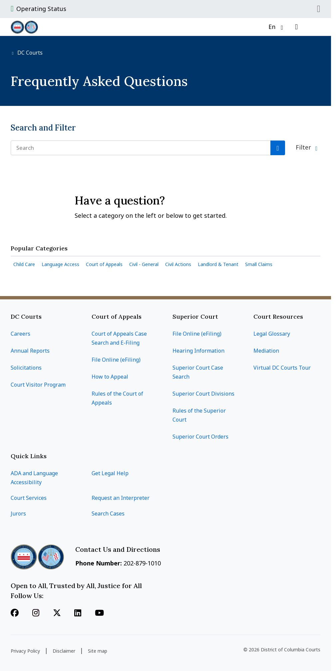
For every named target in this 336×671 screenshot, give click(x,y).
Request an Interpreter (121, 498)
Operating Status (41, 9)
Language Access (60, 264)
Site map (97, 651)
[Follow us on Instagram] (35, 613)
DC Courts (29, 52)
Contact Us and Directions (118, 549)
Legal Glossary (271, 333)
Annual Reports (30, 350)
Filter (304, 147)
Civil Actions (178, 264)
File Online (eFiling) (116, 359)
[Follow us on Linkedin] (77, 613)
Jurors (18, 513)
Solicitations (26, 367)
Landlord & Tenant (218, 264)
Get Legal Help (110, 473)
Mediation (266, 350)
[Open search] (296, 27)
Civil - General (144, 264)
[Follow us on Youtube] (99, 613)
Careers (20, 333)
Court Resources (278, 316)
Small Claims (258, 264)
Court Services (29, 498)
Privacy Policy (25, 651)
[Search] (277, 148)
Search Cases (108, 513)
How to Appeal (110, 376)
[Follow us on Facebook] (15, 613)
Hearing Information (198, 350)
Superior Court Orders (200, 436)
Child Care (24, 264)
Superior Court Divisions (203, 393)
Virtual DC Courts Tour (282, 367)
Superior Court (195, 316)
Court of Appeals (104, 264)
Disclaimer (64, 651)
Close (318, 9)
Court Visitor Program (38, 384)
